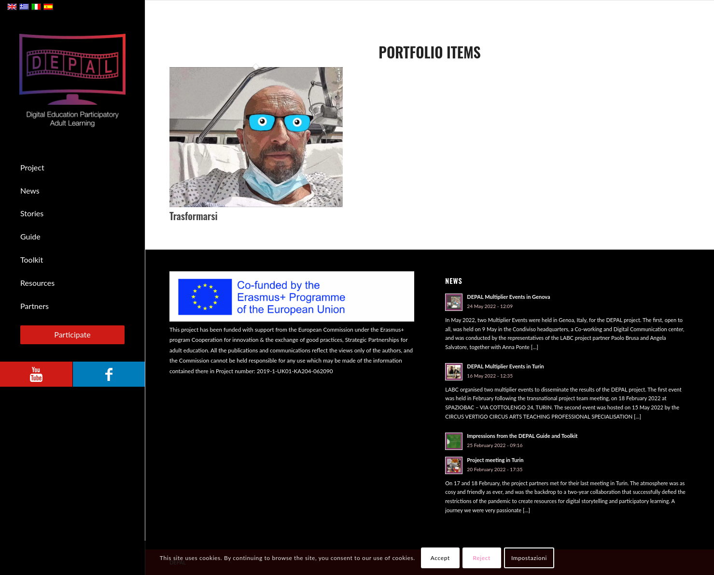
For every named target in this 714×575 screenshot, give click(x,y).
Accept (440, 557)
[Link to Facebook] (108, 374)
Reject (481, 557)
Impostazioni (529, 557)
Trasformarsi (193, 216)
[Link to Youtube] (36, 374)
